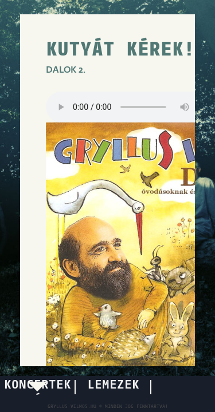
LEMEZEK (113, 385)
